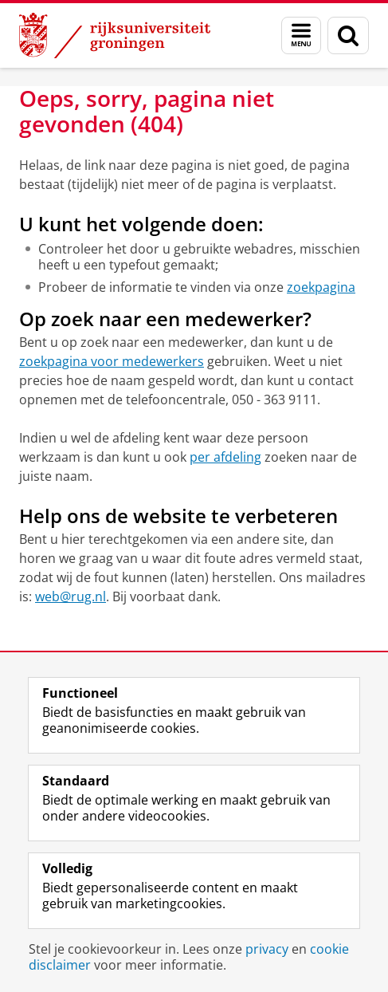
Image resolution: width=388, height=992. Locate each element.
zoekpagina (321, 287)
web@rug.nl (70, 596)
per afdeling (225, 457)
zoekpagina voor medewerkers (111, 361)
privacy (266, 949)
